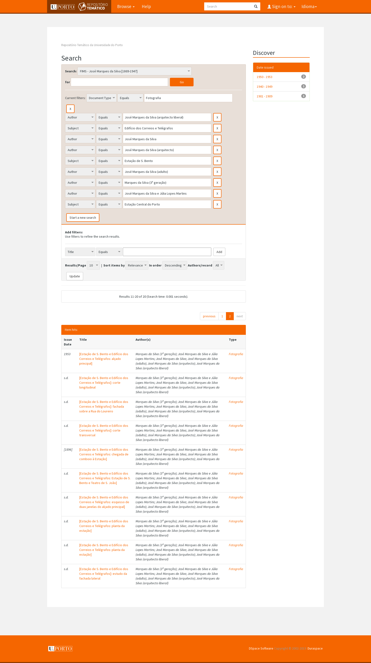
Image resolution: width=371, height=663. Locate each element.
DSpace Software (261, 648)
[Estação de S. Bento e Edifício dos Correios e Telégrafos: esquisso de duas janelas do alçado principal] (104, 502)
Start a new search (83, 217)
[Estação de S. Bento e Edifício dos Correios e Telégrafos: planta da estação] (103, 526)
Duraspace (315, 648)
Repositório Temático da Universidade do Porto (92, 45)
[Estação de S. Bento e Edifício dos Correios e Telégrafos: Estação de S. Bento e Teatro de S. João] (105, 478)
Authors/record (200, 265)
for (67, 82)
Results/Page (75, 265)
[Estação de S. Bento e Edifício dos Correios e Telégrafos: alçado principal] (103, 359)
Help (146, 6)
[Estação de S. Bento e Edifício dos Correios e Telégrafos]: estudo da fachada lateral (103, 573)
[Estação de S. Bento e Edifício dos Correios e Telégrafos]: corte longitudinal (103, 382)
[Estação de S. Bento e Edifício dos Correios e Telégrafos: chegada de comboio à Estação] (103, 454)
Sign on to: (283, 6)
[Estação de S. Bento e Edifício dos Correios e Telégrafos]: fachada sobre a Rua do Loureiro (103, 406)
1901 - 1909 (264, 96)
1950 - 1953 (264, 77)
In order (155, 265)
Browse (126, 6)
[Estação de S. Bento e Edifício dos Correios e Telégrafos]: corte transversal (103, 430)
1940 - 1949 (264, 86)
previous (209, 316)
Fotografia (236, 354)
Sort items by (114, 265)
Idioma (309, 6)
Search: (71, 71)
